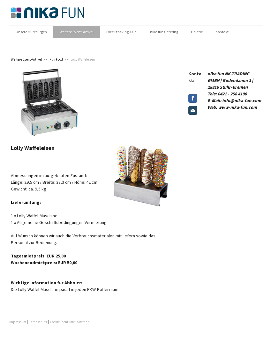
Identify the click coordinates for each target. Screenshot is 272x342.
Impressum (17, 322)
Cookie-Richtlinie (62, 322)
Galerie (197, 31)
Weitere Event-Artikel (77, 31)
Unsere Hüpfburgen (31, 31)
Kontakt (222, 31)
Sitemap (83, 322)
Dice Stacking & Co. (121, 31)
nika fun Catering (164, 31)
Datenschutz (38, 322)
